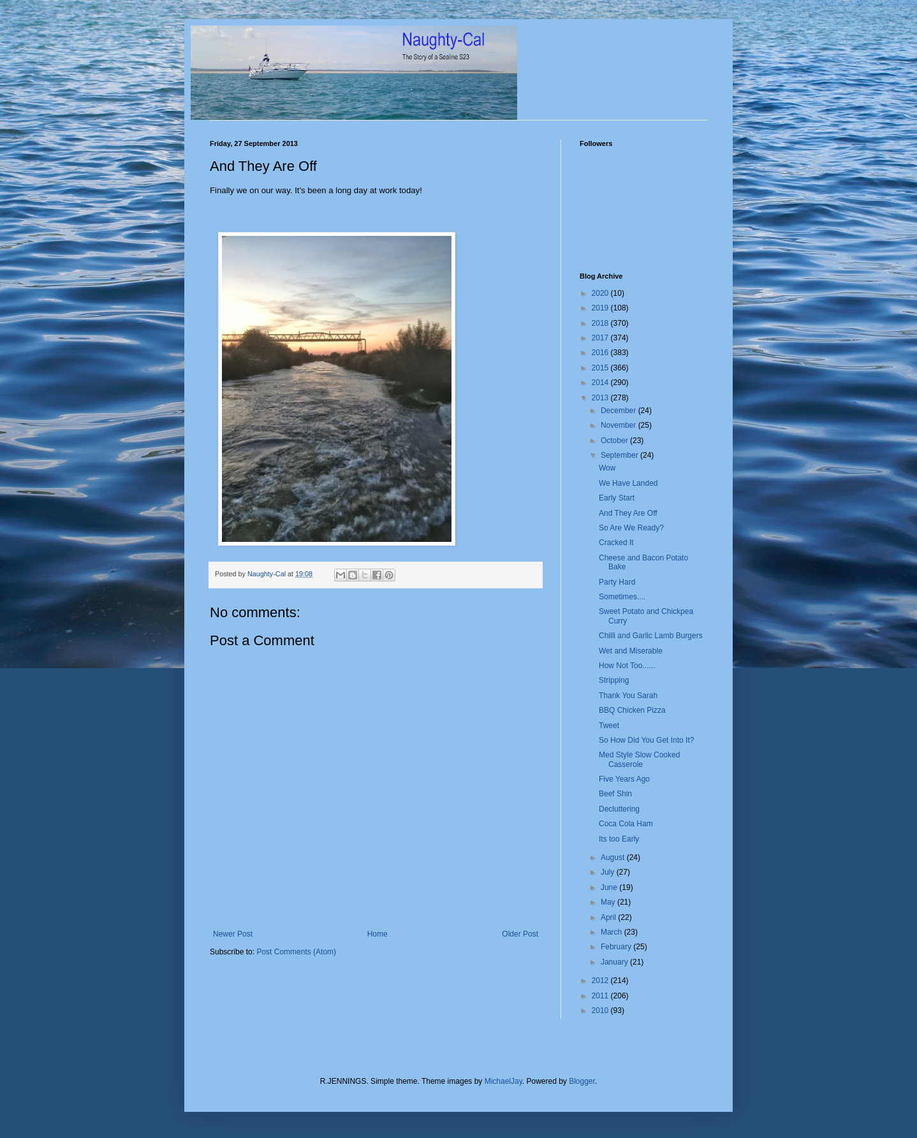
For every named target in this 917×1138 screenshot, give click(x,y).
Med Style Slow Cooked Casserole (639, 759)
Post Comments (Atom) (296, 951)
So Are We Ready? (631, 527)
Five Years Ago (624, 779)
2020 (601, 293)
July (609, 872)
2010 (601, 1010)
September (620, 455)
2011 (601, 995)
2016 (601, 352)
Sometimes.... (622, 596)
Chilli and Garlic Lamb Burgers (651, 635)
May (609, 902)
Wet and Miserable (631, 650)
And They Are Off (628, 513)
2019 (601, 307)
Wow (607, 467)
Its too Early (619, 839)
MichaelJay (503, 1081)
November (619, 425)
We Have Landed (628, 483)
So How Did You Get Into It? (646, 740)
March (612, 932)
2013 (601, 397)
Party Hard (617, 582)
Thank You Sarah (628, 695)
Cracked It (616, 542)
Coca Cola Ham (626, 823)
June (610, 887)
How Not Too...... (627, 665)
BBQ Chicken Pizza (632, 710)
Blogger (582, 1081)
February (617, 946)
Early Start (617, 497)
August (614, 857)
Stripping (614, 680)
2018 (601, 323)
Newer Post (233, 934)
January (615, 962)
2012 (601, 980)
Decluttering (619, 809)
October (615, 440)
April (609, 917)
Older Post (520, 934)
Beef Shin (615, 793)
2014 (601, 382)
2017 (601, 337)
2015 (601, 367)
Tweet (609, 725)
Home (377, 934)
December (619, 410)
